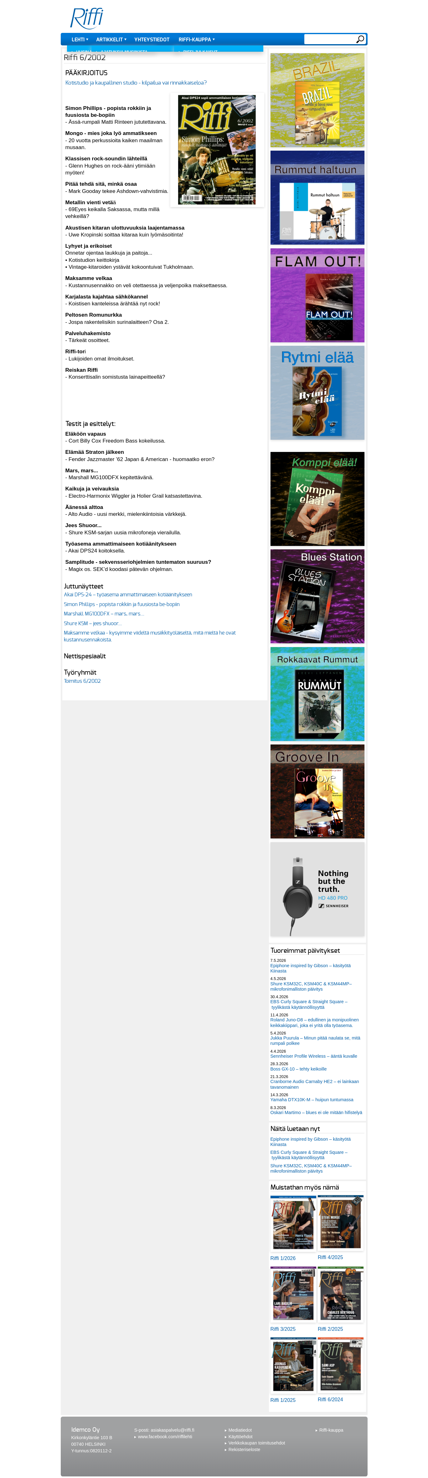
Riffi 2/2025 (330, 1329)
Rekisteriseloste (244, 1449)
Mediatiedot (240, 1430)
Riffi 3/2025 (283, 1329)
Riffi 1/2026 (283, 1258)
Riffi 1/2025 (283, 1400)
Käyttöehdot (241, 1436)
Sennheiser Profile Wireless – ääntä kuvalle (314, 1056)
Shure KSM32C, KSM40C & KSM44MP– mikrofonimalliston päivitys (311, 986)
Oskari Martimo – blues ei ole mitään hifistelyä (317, 1112)
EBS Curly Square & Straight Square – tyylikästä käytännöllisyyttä (309, 1004)
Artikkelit (109, 39)
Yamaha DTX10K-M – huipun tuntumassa (312, 1099)
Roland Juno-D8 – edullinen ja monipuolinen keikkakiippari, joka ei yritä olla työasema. (315, 1022)
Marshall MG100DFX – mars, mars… (104, 613)
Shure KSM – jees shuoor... (93, 623)
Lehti (78, 39)
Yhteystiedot (151, 39)
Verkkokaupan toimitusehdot (257, 1442)
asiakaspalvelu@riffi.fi (172, 1430)
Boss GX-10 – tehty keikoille (299, 1068)
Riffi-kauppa (195, 39)
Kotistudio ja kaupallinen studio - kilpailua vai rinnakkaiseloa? (136, 83)
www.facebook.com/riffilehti (165, 1436)
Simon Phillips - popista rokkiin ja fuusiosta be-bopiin (122, 604)
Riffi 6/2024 (330, 1399)
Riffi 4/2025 (330, 1257)
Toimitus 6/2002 (82, 681)
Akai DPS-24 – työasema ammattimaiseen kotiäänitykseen (128, 594)
